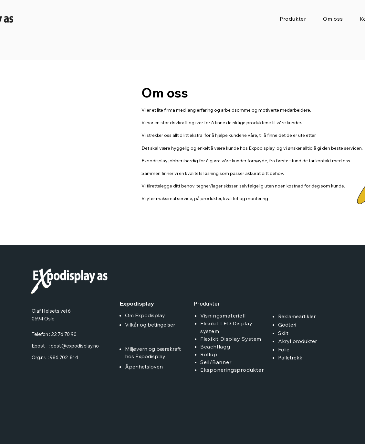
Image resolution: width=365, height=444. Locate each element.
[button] (293, 18)
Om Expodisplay (145, 315)
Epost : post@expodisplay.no (65, 346)
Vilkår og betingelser (150, 324)
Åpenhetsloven (144, 366)
